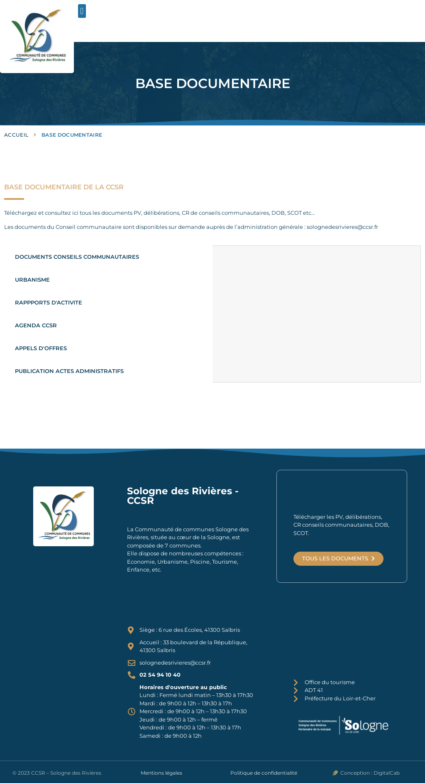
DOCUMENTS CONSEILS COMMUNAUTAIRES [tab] (77, 256)
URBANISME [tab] (32, 279)
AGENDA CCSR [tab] (36, 325)
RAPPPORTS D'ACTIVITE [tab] (48, 302)
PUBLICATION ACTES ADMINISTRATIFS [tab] (69, 371)
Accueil (16, 135)
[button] (82, 11)
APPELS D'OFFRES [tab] (41, 348)
